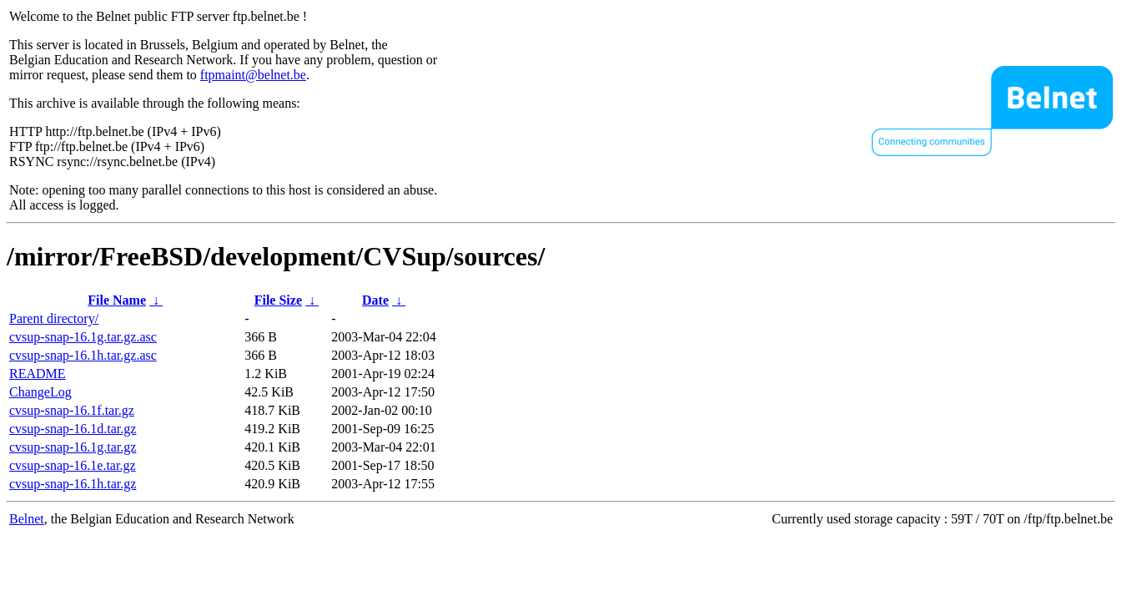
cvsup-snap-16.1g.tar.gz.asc (83, 337)
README (37, 373)
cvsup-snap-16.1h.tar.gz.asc (83, 355)
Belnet (26, 519)
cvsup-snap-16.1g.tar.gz (72, 447)
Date (375, 300)
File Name (117, 300)
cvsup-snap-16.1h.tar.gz (72, 484)
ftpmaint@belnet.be (253, 75)
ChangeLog (40, 392)
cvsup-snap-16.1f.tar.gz (71, 410)
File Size (278, 300)
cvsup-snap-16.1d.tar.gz (72, 429)
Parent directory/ (53, 318)
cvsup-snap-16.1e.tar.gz (72, 465)
